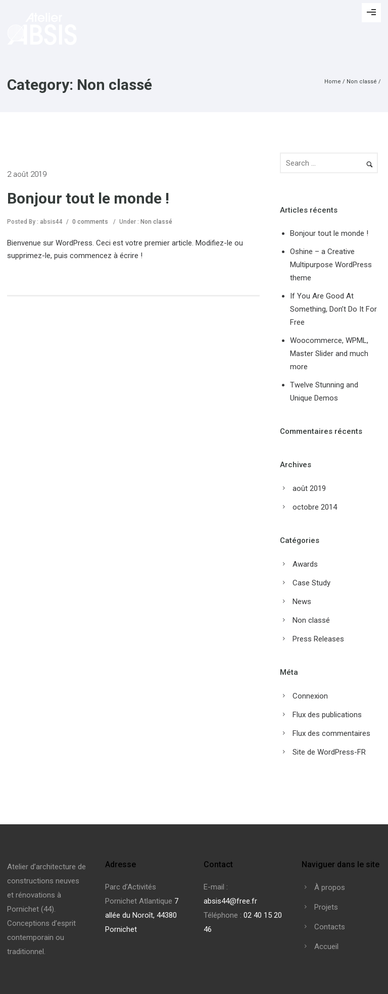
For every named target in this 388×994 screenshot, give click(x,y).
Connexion (310, 696)
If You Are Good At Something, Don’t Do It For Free (333, 309)
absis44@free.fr (230, 901)
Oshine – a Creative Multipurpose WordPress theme (331, 264)
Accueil (326, 946)
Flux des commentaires (331, 733)
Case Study (311, 582)
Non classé (362, 81)
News (302, 601)
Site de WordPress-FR (329, 752)
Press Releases (318, 638)
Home (332, 81)
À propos (329, 887)
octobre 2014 (315, 507)
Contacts (329, 926)
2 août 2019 (26, 174)
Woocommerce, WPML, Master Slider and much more (329, 353)
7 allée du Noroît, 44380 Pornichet (141, 915)
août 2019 (309, 488)
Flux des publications (327, 714)
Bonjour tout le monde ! (88, 198)
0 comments (90, 221)
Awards (305, 564)
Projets (326, 907)
